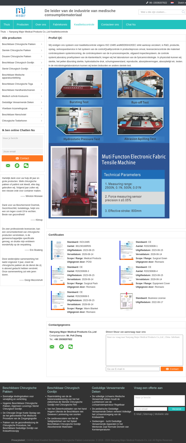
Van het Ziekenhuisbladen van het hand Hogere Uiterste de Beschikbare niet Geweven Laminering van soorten (67, 412)
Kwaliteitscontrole (84, 24)
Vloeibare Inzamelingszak (15, 108)
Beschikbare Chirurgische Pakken (19, 44)
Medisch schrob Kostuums (15, 96)
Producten (23, 24)
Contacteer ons (110, 24)
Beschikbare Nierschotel (14, 114)
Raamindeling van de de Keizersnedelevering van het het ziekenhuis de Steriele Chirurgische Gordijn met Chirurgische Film (64, 400)
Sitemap (148, 414)
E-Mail (137, 414)
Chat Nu (131, 24)
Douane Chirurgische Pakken (16, 56)
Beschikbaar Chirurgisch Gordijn (18, 62)
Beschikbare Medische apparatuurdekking (13, 76)
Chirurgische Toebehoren (14, 120)
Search (183, 12)
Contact (22, 158)
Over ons (41, 24)
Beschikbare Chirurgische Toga (17, 84)
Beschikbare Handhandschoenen (18, 90)
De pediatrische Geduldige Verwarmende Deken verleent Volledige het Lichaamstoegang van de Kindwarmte (111, 413)
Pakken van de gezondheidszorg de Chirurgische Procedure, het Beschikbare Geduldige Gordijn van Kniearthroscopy (20, 426)
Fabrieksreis (60, 24)
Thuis (7, 24)
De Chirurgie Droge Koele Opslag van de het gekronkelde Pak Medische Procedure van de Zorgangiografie (21, 416)
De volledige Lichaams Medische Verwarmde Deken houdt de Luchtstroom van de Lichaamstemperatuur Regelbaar (108, 400)
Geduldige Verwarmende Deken (18, 102)
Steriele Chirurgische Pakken (16, 50)
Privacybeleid (18, 440)
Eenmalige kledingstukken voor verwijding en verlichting (18, 397)
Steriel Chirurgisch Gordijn (15, 68)
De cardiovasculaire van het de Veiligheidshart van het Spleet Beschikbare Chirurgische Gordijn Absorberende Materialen (64, 422)
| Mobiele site (161, 414)
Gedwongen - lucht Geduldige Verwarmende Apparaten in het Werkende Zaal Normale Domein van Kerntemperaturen (110, 425)
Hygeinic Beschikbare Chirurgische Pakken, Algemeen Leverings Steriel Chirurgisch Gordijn (21, 406)
